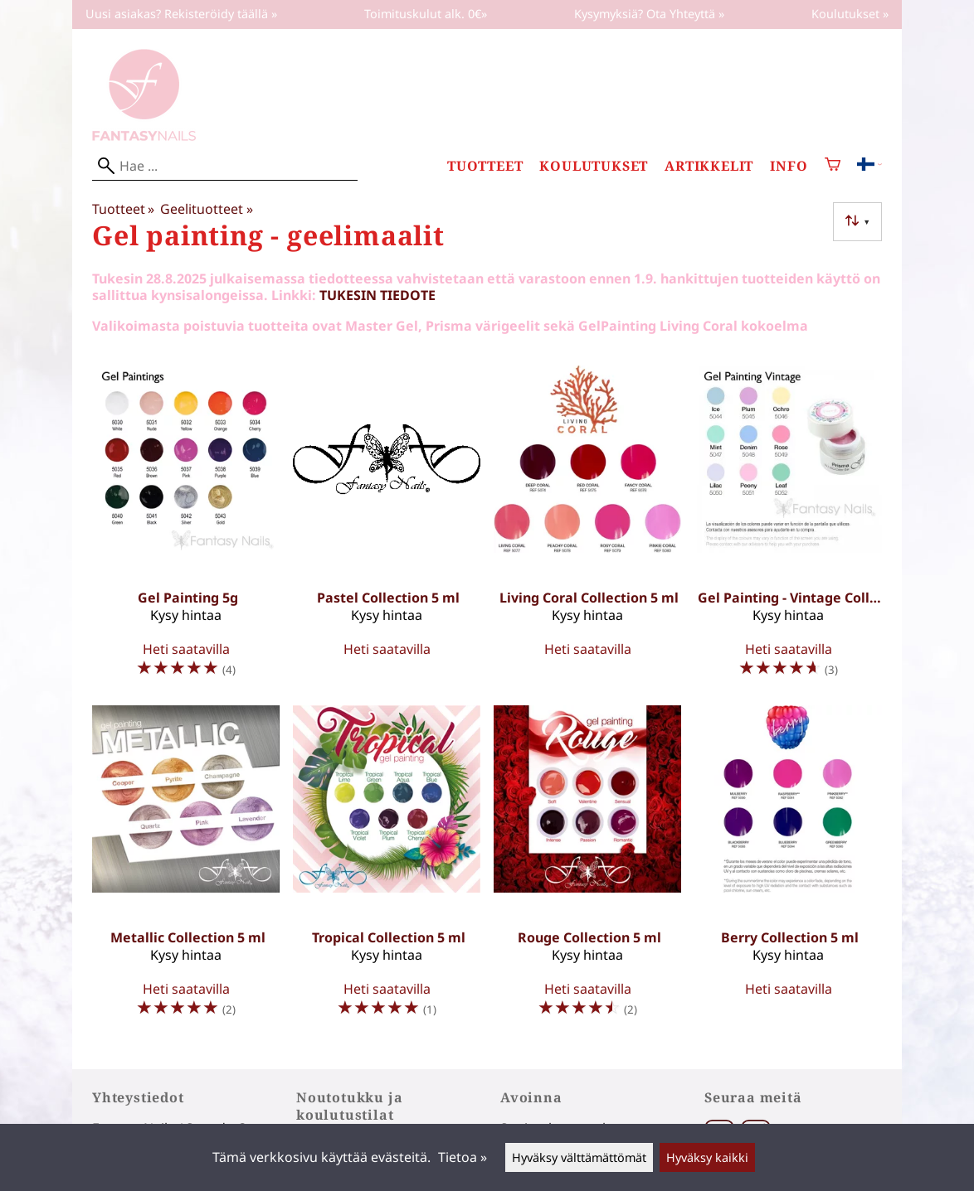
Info (788, 166)
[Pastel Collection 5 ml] (386, 529)
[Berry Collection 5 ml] (788, 868)
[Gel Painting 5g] (186, 529)
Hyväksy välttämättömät (579, 1157)
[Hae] (225, 166)
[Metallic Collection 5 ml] (186, 868)
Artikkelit (709, 166)
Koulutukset (593, 166)
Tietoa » (462, 1157)
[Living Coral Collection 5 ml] (587, 529)
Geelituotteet (206, 209)
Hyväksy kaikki (707, 1157)
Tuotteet (485, 166)
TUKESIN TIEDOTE (377, 295)
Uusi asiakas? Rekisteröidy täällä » (181, 14)
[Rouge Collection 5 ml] (587, 868)
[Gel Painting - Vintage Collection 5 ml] (788, 529)
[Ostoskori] (832, 166)
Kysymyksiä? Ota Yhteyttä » (649, 14)
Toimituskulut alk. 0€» (425, 14)
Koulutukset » (850, 14)
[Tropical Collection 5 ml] (386, 868)
